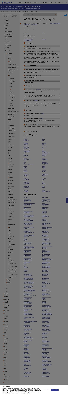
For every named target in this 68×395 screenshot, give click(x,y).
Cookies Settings (46, 390)
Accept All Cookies (54, 390)
